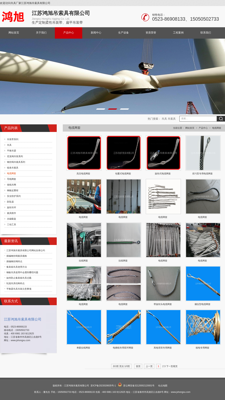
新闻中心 (96, 32)
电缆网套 (216, 128)
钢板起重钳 (12, 190)
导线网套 (11, 179)
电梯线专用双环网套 (123, 347)
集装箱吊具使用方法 (16, 267)
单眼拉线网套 (83, 347)
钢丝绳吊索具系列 (16, 162)
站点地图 (162, 385)
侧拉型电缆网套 (202, 304)
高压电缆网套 (83, 173)
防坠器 (10, 201)
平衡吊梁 (11, 150)
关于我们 (41, 32)
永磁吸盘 (11, 219)
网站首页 (14, 32)
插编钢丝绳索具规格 (16, 256)
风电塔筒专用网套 (163, 347)
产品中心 (68, 32)
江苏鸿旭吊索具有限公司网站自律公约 (25, 250)
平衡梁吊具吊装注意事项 (18, 289)
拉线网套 (83, 260)
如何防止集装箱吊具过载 (18, 278)
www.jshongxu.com (20, 340)
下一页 (169, 366)
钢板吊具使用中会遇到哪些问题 (22, 272)
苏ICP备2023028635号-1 (103, 385)
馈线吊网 (11, 184)
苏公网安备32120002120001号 (138, 385)
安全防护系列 (14, 196)
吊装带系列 (12, 139)
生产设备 (123, 32)
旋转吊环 (11, 207)
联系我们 (205, 32)
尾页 (175, 366)
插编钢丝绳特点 (14, 261)
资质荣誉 (151, 32)
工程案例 (178, 32)
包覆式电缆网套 (123, 173)
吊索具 (172, 118)
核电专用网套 (202, 347)
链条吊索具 (12, 167)
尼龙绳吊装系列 (15, 156)
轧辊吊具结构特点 (15, 283)
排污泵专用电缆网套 (202, 173)
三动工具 (11, 224)
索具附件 (11, 213)
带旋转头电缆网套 (163, 304)
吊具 (164, 118)
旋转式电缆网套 (163, 173)
